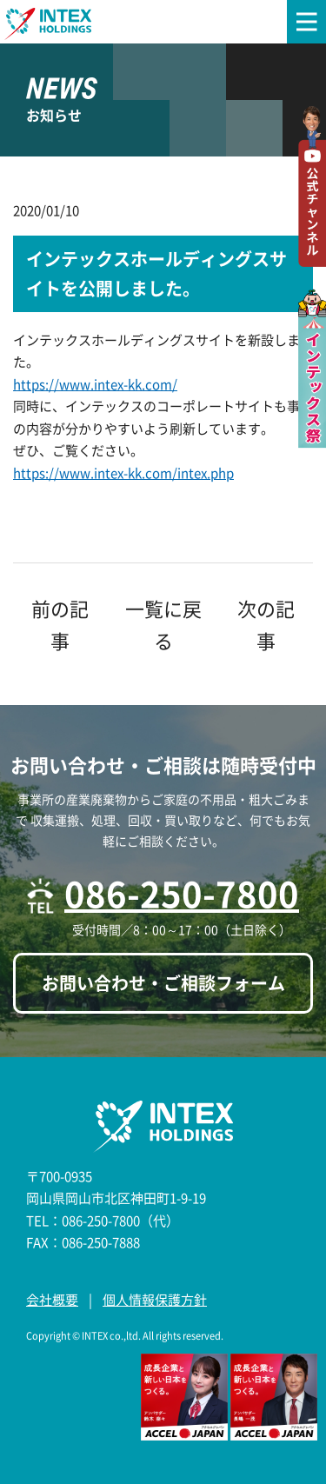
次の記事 (266, 624)
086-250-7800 (181, 893)
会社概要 (52, 1299)
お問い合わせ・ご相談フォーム (163, 982)
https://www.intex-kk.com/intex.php (123, 472)
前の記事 (60, 624)
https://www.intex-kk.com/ (95, 384)
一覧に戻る (163, 624)
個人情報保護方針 (155, 1299)
